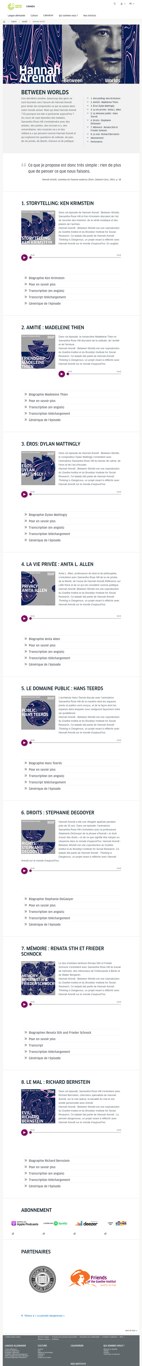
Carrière (106, 1352)
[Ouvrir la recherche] (115, 4)
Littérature (41, 1354)
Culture (34, 15)
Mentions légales (43, 1337)
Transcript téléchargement (47, 297)
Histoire (106, 1351)
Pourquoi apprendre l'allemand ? (16, 1357)
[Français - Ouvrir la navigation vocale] (131, 3)
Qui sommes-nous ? (68, 15)
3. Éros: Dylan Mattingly (102, 106)
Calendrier (77, 1345)
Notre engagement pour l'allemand (16, 1356)
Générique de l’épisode (45, 303)
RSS (121, 1337)
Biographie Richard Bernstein (49, 1161)
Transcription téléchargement (49, 413)
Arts (39, 1351)
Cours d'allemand (11, 1349)
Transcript (36, 1045)
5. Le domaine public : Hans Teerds (104, 115)
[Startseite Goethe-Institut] (15, 6)
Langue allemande (16, 15)
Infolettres (55, 1339)
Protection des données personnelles (64, 1337)
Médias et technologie (45, 1352)
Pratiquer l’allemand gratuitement (16, 1354)
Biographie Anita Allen (44, 639)
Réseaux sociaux (44, 1339)
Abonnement (97, 138)
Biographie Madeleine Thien (48, 394)
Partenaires (96, 141)
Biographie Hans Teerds (45, 763)
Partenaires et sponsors (112, 1354)
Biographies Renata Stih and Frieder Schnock (60, 1032)
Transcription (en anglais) (46, 291)
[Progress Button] (30, 257)
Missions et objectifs (110, 1349)
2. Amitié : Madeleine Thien (104, 102)
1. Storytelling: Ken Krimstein (105, 98)
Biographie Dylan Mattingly (48, 515)
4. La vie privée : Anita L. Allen (106, 109)
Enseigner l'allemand (12, 1352)
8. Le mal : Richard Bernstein (105, 134)
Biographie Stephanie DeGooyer (51, 899)
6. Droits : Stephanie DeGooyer (101, 122)
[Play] (24, 257)
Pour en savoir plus (42, 284)
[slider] (75, 257)
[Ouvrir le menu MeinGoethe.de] (123, 3)
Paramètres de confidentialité (89, 1337)
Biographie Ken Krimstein (47, 278)
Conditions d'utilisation (109, 1337)
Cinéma (40, 1356)
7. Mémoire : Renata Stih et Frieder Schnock (104, 129)
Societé (40, 1349)
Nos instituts (89, 15)
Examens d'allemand (12, 1351)
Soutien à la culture (44, 1357)
